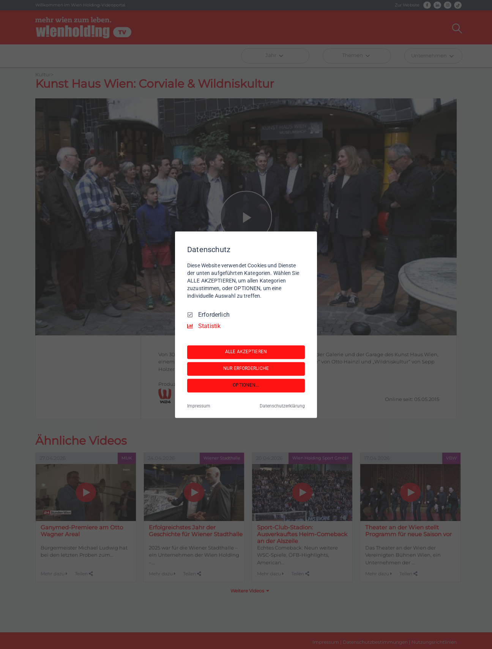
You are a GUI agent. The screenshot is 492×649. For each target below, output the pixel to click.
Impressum (198, 406)
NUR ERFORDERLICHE (246, 368)
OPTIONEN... (246, 385)
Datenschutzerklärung (282, 406)
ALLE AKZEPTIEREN (246, 352)
